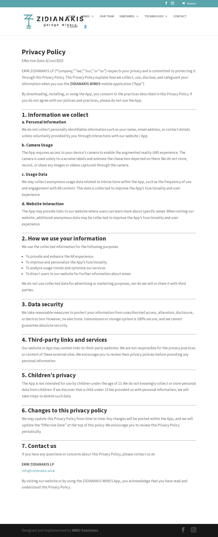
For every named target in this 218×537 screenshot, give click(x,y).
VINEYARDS (127, 16)
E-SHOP (72, 27)
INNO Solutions (85, 530)
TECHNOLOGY (154, 16)
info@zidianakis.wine (38, 470)
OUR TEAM (107, 16)
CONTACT (180, 16)
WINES (85, 16)
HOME (71, 16)
